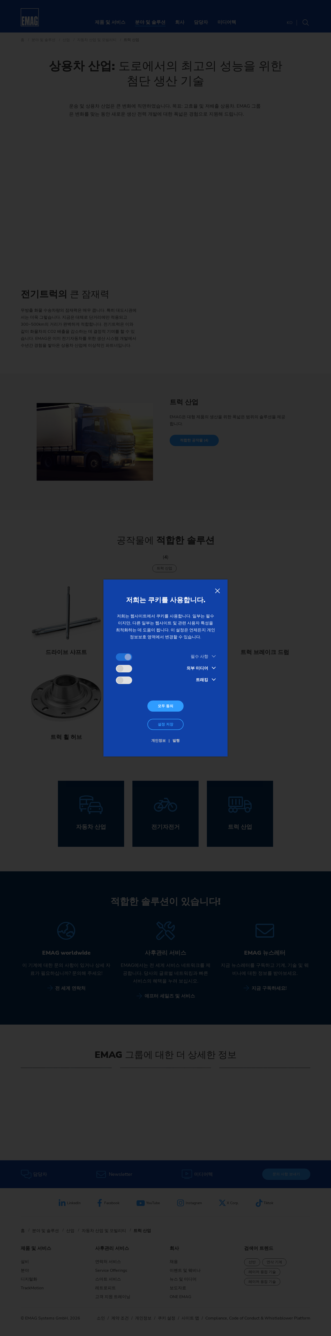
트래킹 (202, 680)
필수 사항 (199, 656)
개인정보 (158, 740)
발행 (176, 740)
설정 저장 (165, 724)
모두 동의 (165, 706)
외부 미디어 (197, 668)
